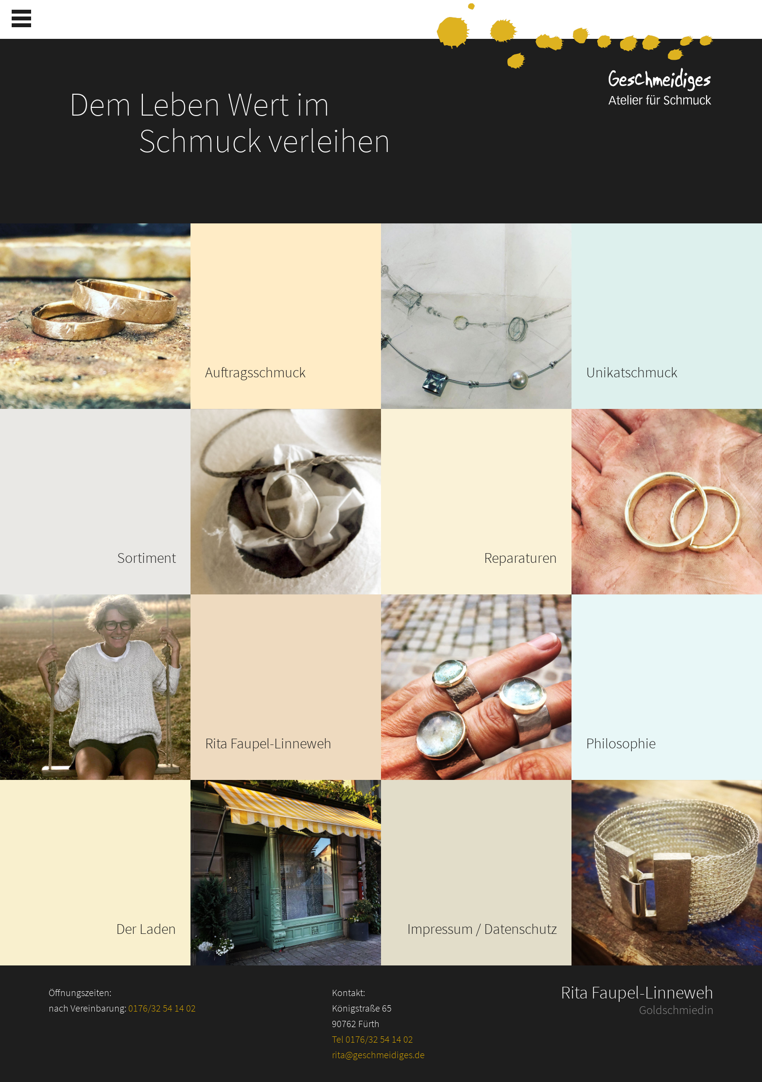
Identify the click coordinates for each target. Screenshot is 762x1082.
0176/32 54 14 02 (162, 1008)
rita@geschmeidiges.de (378, 1054)
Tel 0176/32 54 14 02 (372, 1039)
